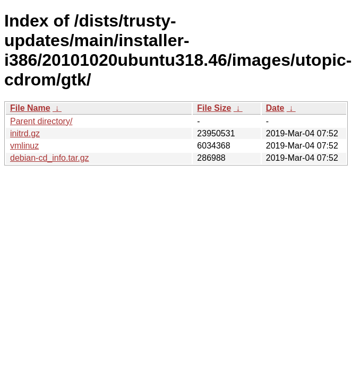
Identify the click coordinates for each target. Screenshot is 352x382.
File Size (214, 107)
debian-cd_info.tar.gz (49, 157)
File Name (30, 107)
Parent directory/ (41, 121)
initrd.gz (25, 133)
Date (275, 107)
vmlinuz (24, 145)
